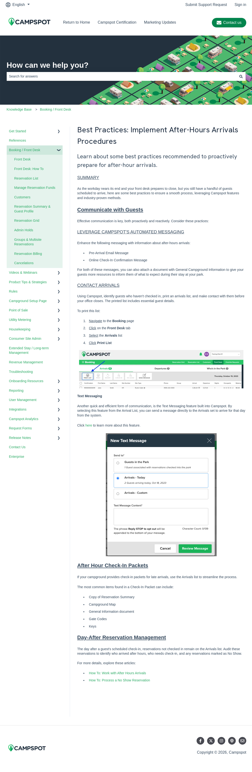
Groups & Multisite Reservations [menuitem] (28, 242)
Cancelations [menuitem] (24, 263)
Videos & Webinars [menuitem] (23, 272)
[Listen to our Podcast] (232, 741)
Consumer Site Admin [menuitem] (25, 338)
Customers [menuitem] (22, 197)
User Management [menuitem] (23, 400)
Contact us (229, 22)
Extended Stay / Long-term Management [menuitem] (29, 350)
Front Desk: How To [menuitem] (29, 169)
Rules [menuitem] (13, 291)
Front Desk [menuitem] (22, 159)
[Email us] (242, 741)
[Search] (241, 76)
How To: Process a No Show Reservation (119, 680)
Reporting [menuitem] (16, 390)
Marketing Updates (160, 22)
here (88, 425)
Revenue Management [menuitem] (26, 362)
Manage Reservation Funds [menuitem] (34, 188)
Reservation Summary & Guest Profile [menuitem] (32, 209)
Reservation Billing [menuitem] (28, 254)
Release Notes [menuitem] (20, 438)
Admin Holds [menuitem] (23, 230)
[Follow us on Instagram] (221, 741)
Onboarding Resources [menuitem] (26, 381)
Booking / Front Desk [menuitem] (24, 150)
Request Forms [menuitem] (20, 428)
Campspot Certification (117, 22)
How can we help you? (48, 65)
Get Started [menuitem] (17, 131)
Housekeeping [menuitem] (20, 329)
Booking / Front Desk (55, 109)
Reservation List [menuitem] (26, 178)
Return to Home (76, 22)
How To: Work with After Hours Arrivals (117, 673)
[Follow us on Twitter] (211, 741)
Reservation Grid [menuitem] (26, 220)
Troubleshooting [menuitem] (21, 372)
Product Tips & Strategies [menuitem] (28, 282)
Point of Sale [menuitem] (18, 310)
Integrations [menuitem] (18, 409)
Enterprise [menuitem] (16, 456)
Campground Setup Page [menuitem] (28, 301)
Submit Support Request (206, 5)
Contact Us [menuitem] (17, 447)
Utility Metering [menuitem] (20, 320)
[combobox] (121, 76)
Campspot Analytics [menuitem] (23, 419)
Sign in (240, 5)
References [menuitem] (17, 140)
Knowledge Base (19, 109)
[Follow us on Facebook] (200, 741)
